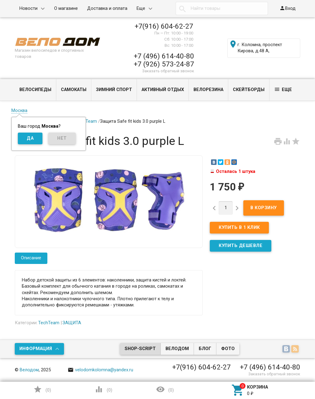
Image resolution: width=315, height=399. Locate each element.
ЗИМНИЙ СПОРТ (114, 89)
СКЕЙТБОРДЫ (249, 89)
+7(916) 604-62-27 (164, 26)
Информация (35, 348)
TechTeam (86, 121)
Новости (28, 8)
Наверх (289, 369)
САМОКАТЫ (73, 89)
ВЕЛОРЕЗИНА (208, 89)
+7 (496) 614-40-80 (164, 56)
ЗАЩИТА (71, 322)
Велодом (177, 348)
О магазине (66, 8)
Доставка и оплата (107, 8)
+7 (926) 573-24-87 (164, 64)
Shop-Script (140, 348)
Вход (287, 8)
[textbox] (222, 8)
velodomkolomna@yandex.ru (101, 370)
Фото (228, 348)
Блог (205, 348)
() (42, 389)
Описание (31, 258)
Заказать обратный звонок (168, 71)
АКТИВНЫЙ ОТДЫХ (163, 89)
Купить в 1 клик (239, 227)
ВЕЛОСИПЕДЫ (35, 89)
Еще (141, 8)
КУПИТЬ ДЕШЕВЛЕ (240, 245)
